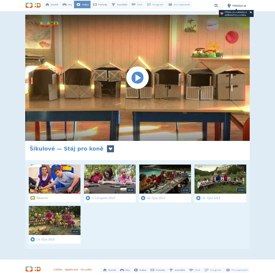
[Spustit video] (137, 78)
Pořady (101, 5)
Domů (53, 5)
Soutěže (121, 5)
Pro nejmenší (179, 5)
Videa (84, 5)
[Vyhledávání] (216, 5)
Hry (69, 5)
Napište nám (72, 268)
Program (156, 5)
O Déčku (59, 268)
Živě (138, 5)
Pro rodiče (87, 268)
